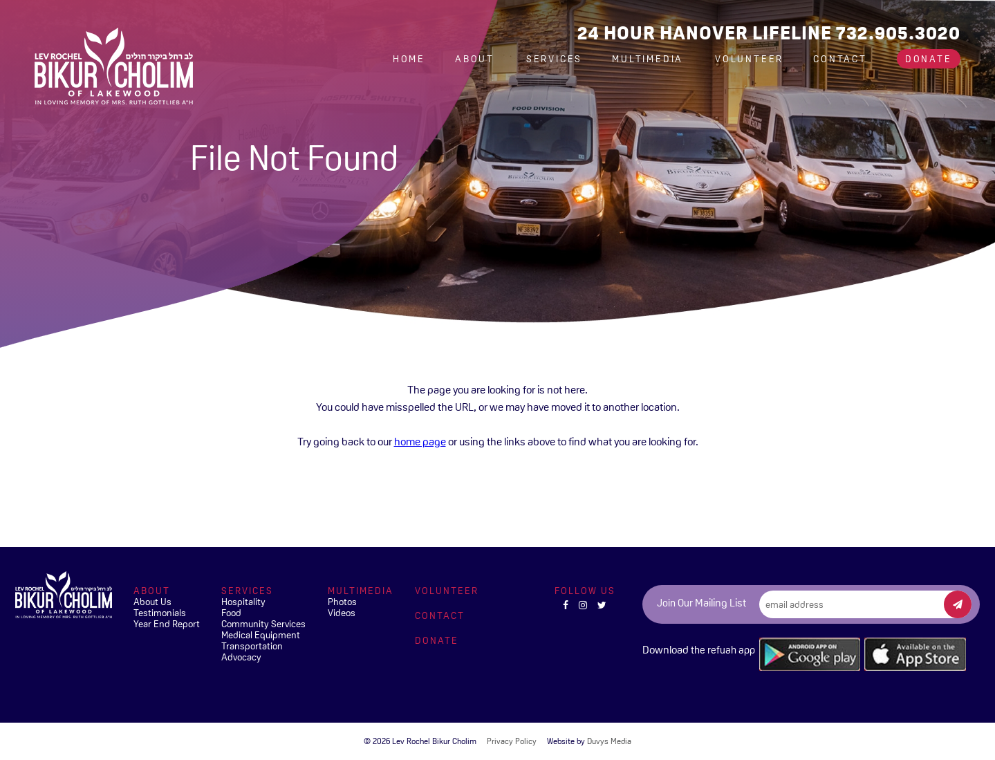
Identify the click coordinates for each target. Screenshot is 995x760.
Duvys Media (609, 741)
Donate (928, 58)
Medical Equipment (260, 634)
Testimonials (159, 612)
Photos (342, 601)
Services (554, 58)
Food (231, 612)
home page (420, 441)
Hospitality (243, 601)
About (477, 58)
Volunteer (749, 58)
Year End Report (166, 623)
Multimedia (649, 58)
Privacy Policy (512, 741)
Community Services (263, 623)
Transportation (252, 645)
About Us (152, 601)
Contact (840, 58)
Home (409, 58)
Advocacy (241, 656)
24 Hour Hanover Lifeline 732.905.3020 (768, 33)
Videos (341, 612)
